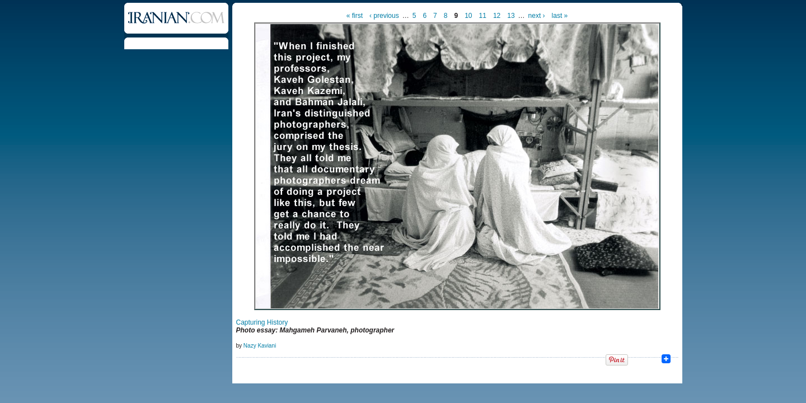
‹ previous (384, 16)
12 (496, 16)
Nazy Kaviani (259, 346)
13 (510, 16)
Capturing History (262, 322)
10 (468, 16)
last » (560, 16)
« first (354, 16)
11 (482, 16)
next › (536, 16)
